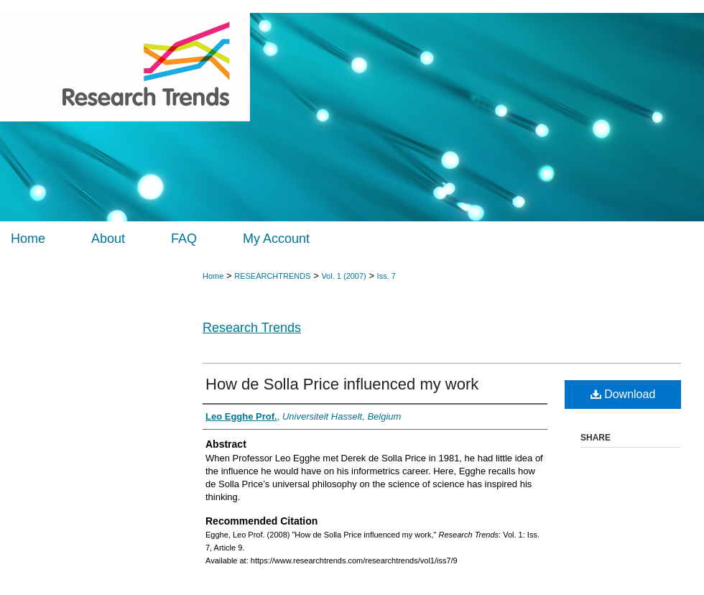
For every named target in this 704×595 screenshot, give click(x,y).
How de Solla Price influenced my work (341, 384)
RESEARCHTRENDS (272, 276)
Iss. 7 (386, 276)
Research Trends (252, 327)
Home (213, 276)
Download (623, 394)
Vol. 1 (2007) (343, 276)
